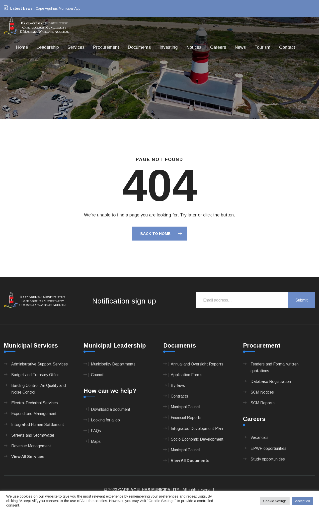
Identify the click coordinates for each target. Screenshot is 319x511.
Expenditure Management (34, 413)
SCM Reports (262, 403)
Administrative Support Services (39, 364)
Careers (218, 47)
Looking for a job (105, 420)
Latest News (21, 8)
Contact (287, 47)
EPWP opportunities (268, 448)
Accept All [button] (302, 501)
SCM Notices (262, 392)
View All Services (27, 457)
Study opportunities (267, 459)
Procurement (106, 47)
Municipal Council (185, 407)
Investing (169, 47)
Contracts (179, 396)
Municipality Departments (113, 364)
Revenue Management (31, 446)
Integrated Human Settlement (37, 424)
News (240, 47)
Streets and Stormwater (32, 435)
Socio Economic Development (197, 439)
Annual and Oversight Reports (197, 364)
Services (76, 47)
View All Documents (190, 461)
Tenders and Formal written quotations (274, 367)
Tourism (262, 47)
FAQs (96, 431)
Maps (96, 441)
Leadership (48, 47)
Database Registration (270, 381)
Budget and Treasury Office (35, 375)
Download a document (110, 409)
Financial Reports (186, 417)
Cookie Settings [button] (275, 501)
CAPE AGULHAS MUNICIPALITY (148, 490)
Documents (139, 47)
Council (97, 375)
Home (22, 47)
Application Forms (186, 375)
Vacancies (259, 437)
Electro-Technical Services (34, 403)
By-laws (178, 385)
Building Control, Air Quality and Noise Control (38, 388)
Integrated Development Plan (197, 428)
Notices (193, 47)
